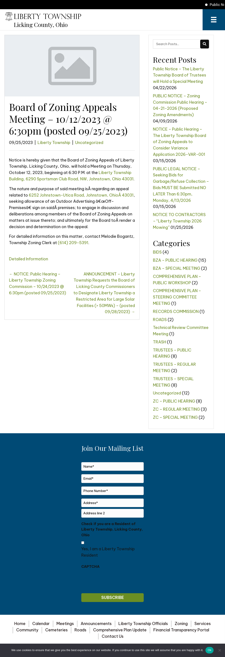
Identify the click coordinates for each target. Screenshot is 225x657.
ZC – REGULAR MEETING (176, 409)
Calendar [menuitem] (41, 623)
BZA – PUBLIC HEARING (175, 260)
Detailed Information (28, 258)
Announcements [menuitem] (96, 623)
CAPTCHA (90, 566)
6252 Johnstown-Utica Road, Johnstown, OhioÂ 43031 (81, 195)
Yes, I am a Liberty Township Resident (108, 552)
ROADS (160, 319)
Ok (209, 650)
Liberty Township (54, 142)
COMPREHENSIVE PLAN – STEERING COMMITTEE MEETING (177, 297)
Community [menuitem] (27, 629)
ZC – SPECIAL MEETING (175, 417)
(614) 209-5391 (73, 242)
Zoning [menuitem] (181, 623)
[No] (219, 650)
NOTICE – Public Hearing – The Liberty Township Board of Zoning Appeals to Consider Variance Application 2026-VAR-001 (179, 142)
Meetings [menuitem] (65, 623)
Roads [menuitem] (80, 629)
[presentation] (114, 579)
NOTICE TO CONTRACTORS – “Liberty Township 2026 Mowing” (179, 221)
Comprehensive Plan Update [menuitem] (120, 629)
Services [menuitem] (202, 623)
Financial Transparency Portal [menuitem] (181, 629)
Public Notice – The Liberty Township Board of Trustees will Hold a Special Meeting (179, 75)
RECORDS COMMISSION (176, 311)
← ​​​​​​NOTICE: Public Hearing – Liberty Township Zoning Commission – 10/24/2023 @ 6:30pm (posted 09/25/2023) (37, 283)
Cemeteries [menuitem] (56, 629)
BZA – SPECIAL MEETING (176, 268)
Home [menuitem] (19, 623)
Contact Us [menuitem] (112, 636)
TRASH (159, 341)
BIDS (157, 252)
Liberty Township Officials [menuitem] (143, 623)
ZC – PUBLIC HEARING (174, 401)
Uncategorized (89, 142)
